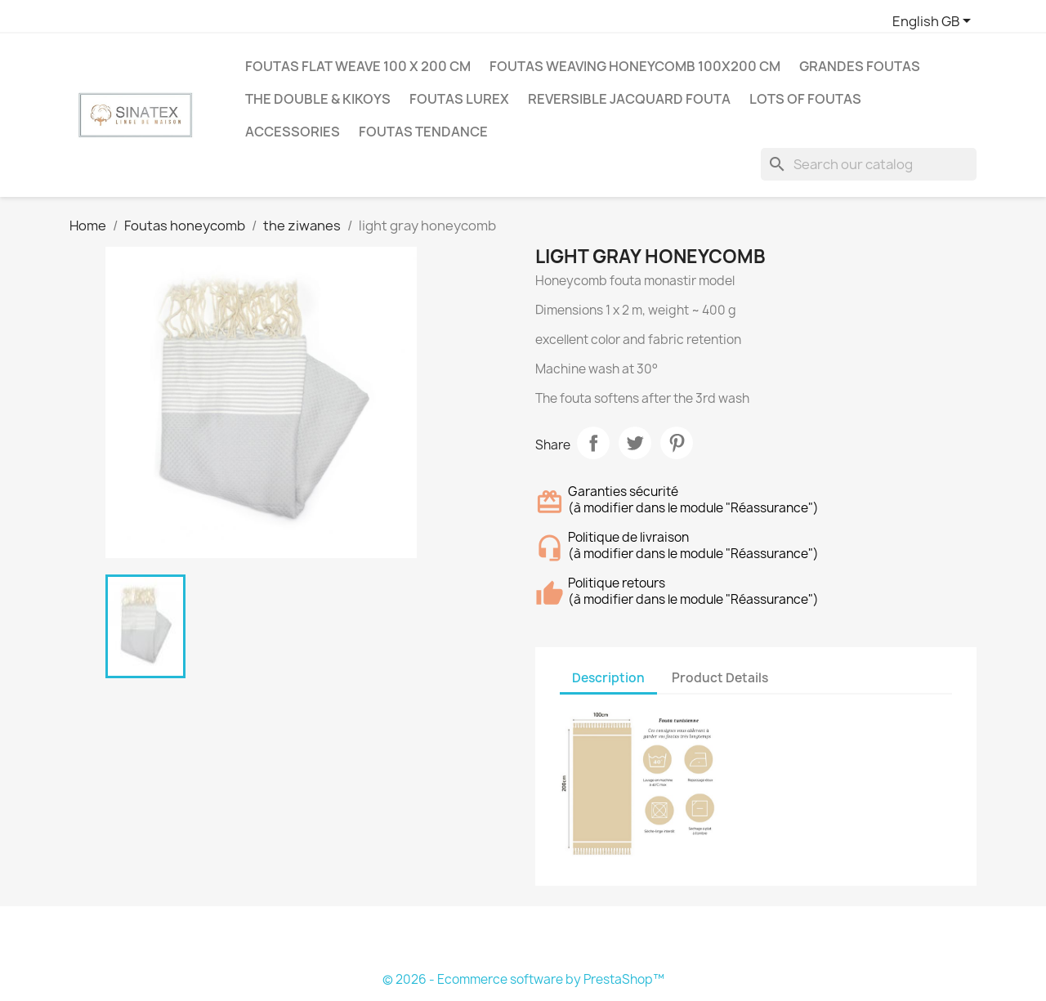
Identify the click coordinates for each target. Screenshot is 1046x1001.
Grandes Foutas (859, 66)
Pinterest (676, 443)
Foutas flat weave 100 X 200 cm (358, 66)
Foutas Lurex (459, 99)
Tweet (635, 443)
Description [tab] (608, 677)
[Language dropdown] (934, 22)
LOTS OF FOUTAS (805, 99)
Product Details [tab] (720, 677)
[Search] (869, 164)
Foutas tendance (423, 132)
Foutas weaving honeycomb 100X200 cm (634, 66)
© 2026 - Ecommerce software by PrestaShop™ (523, 979)
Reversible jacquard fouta (629, 99)
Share (593, 443)
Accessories (292, 132)
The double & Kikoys (318, 99)
